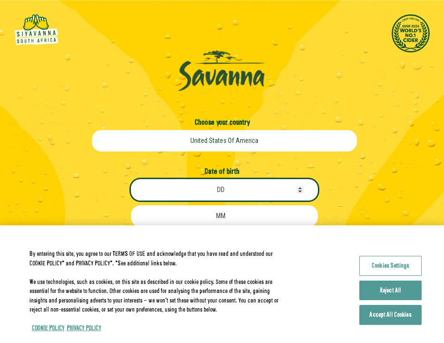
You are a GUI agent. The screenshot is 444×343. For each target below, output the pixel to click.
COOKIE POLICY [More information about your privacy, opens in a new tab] (48, 335)
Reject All (390, 297)
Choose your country (222, 121)
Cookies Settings (390, 272)
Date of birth (222, 170)
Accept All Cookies (390, 321)
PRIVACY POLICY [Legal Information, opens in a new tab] (84, 335)
